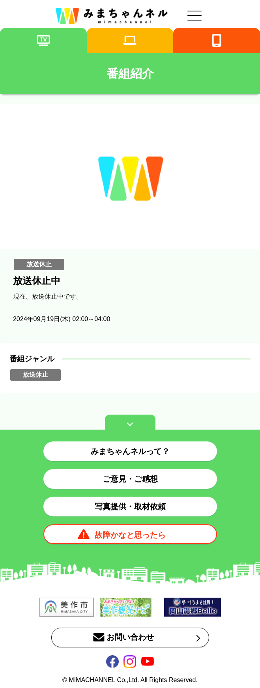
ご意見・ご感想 (130, 479)
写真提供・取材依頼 (130, 506)
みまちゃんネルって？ (130, 451)
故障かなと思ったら (130, 535)
